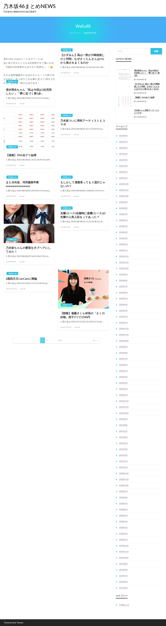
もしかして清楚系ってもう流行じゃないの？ (82, 184)
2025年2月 (123, 172)
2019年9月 (123, 564)
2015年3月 (123, 588)
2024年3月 (123, 238)
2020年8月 (123, 497)
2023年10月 (124, 268)
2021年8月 (123, 425)
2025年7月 (123, 142)
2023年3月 (123, 311)
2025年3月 (123, 166)
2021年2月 (123, 461)
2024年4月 (123, 232)
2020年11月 (124, 479)
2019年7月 (123, 576)
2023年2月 (123, 317)
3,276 (59, 340)
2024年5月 (123, 226)
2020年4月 (123, 521)
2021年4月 (123, 449)
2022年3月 (123, 383)
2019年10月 (124, 558)
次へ (94, 340)
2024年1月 (123, 250)
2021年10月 (124, 413)
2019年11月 (124, 552)
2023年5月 (123, 298)
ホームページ (75, 33)
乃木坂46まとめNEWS (29, 6)
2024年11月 (124, 190)
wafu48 (21, 104)
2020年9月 (123, 491)
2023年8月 (123, 280)
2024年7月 (123, 214)
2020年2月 (123, 534)
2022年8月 (123, 353)
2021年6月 (123, 437)
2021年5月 (123, 443)
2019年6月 (123, 582)
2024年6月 (123, 220)
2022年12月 (124, 329)
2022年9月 (123, 347)
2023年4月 (123, 304)
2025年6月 (123, 148)
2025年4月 (123, 160)
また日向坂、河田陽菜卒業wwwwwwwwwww (22, 184)
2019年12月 (124, 546)
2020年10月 (124, 485)
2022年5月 (123, 371)
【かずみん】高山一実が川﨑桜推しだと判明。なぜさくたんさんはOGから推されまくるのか (82, 58)
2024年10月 (124, 196)
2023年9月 (123, 274)
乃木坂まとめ (12, 81)
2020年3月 (123, 528)
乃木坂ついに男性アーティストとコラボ (82, 122)
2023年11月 (124, 262)
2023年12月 (124, 256)
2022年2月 (123, 389)
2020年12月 (124, 473)
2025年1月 (123, 178)
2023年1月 (123, 323)
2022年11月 (124, 335)
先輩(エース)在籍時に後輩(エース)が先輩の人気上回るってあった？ (83, 215)
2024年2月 (123, 244)
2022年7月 (123, 359)
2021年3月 (123, 455)
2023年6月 (123, 292)
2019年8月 (123, 570)
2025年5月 (123, 154)
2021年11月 (124, 407)
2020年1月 (123, 540)
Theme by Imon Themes (13, 623)
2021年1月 (123, 467)
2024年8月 (123, 208)
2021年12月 (124, 401)
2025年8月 (123, 136)
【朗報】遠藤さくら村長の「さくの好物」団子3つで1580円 (82, 315)
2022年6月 (123, 365)
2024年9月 (123, 202)
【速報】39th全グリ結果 (21, 155)
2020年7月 (123, 503)
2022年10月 (124, 341)
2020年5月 (123, 515)
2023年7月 (123, 286)
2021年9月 (123, 419)
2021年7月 (123, 431)
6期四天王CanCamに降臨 (21, 278)
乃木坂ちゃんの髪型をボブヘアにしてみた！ (28, 249)
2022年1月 (123, 395)
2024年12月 (124, 184)
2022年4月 (123, 377)
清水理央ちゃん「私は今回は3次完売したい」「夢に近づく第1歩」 (29, 91)
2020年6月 (123, 509)
